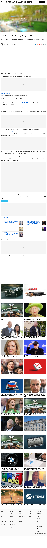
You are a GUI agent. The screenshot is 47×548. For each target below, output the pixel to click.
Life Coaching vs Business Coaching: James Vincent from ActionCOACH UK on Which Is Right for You (11, 245)
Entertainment (3, 536)
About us (20, 525)
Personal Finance (3, 533)
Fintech (11, 541)
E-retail (11, 525)
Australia (29, 525)
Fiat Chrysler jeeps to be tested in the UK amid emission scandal (13, 110)
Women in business (12, 536)
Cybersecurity (12, 533)
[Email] (43, 44)
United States (30, 531)
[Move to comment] (45, 44)
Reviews (2, 541)
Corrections (20, 533)
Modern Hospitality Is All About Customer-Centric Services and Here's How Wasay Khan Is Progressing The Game (34, 235)
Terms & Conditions (22, 528)
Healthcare (11, 528)
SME (1, 531)
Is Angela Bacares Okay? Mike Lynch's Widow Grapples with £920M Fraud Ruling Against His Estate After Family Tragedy (11, 349)
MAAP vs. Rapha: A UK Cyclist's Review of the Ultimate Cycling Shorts (11, 234)
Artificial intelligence (13, 534)
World (1, 525)
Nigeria (12, 143)
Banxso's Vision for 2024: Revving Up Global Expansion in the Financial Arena (34, 239)
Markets (2, 528)
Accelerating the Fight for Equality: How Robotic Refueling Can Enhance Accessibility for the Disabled (11, 239)
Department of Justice (26, 114)
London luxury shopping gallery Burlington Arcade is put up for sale (14, 107)
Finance (11, 531)
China (9, 143)
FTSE (11, 83)
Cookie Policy (21, 531)
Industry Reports (12, 542)
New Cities (11, 539)
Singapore (29, 528)
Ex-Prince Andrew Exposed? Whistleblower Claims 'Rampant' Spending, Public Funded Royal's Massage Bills (34, 407)
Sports (2, 539)
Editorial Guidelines (35, 267)
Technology (2, 534)
